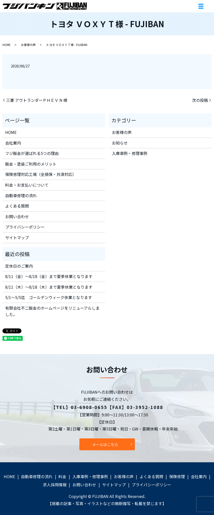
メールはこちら (105, 444)
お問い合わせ (17, 216)
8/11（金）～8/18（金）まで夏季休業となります (48, 276)
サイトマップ (17, 237)
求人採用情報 (55, 485)
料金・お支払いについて (27, 185)
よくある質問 (17, 206)
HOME (6, 45)
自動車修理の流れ (21, 195)
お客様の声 (28, 45)
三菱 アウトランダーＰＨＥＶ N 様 (36, 100)
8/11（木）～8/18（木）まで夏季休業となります (48, 287)
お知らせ (120, 143)
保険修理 (177, 476)
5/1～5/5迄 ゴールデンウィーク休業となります (48, 297)
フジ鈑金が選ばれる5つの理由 (32, 153)
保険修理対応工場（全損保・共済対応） (40, 174)
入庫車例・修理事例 (129, 153)
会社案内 (13, 143)
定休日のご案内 (19, 266)
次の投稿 (200, 100)
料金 (62, 476)
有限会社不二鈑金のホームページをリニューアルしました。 (52, 311)
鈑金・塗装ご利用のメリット (30, 164)
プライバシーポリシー (25, 227)
